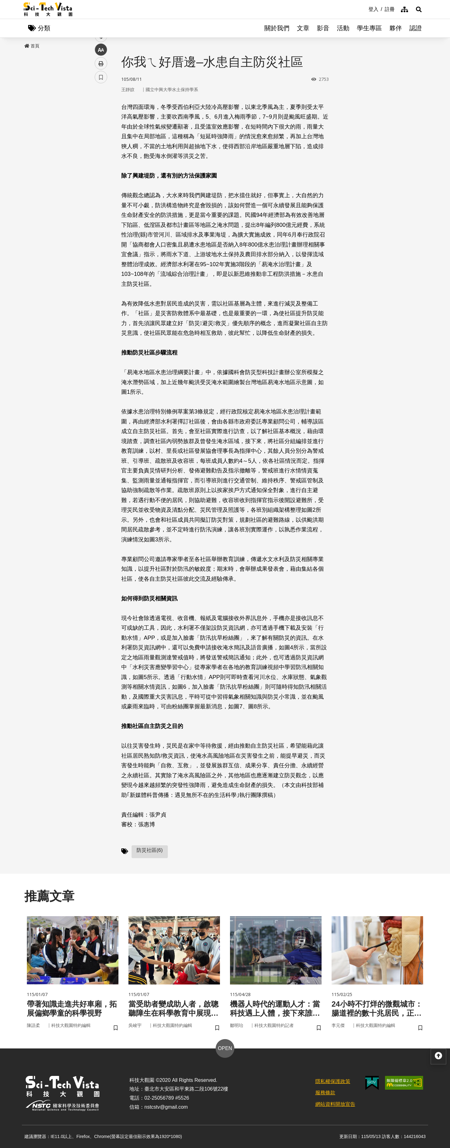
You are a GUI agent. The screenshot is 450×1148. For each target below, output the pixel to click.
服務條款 (325, 1092)
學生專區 (369, 28)
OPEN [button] (225, 1048)
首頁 (31, 45)
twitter (101, 133)
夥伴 (395, 28)
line (99, 146)
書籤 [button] (101, 188)
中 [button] (100, 160)
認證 (415, 28)
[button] (418, 9)
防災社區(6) (150, 850)
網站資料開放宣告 (335, 1104)
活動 (343, 28)
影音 (323, 28)
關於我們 (276, 28)
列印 (101, 174)
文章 (303, 28)
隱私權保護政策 (332, 1081)
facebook (101, 119)
